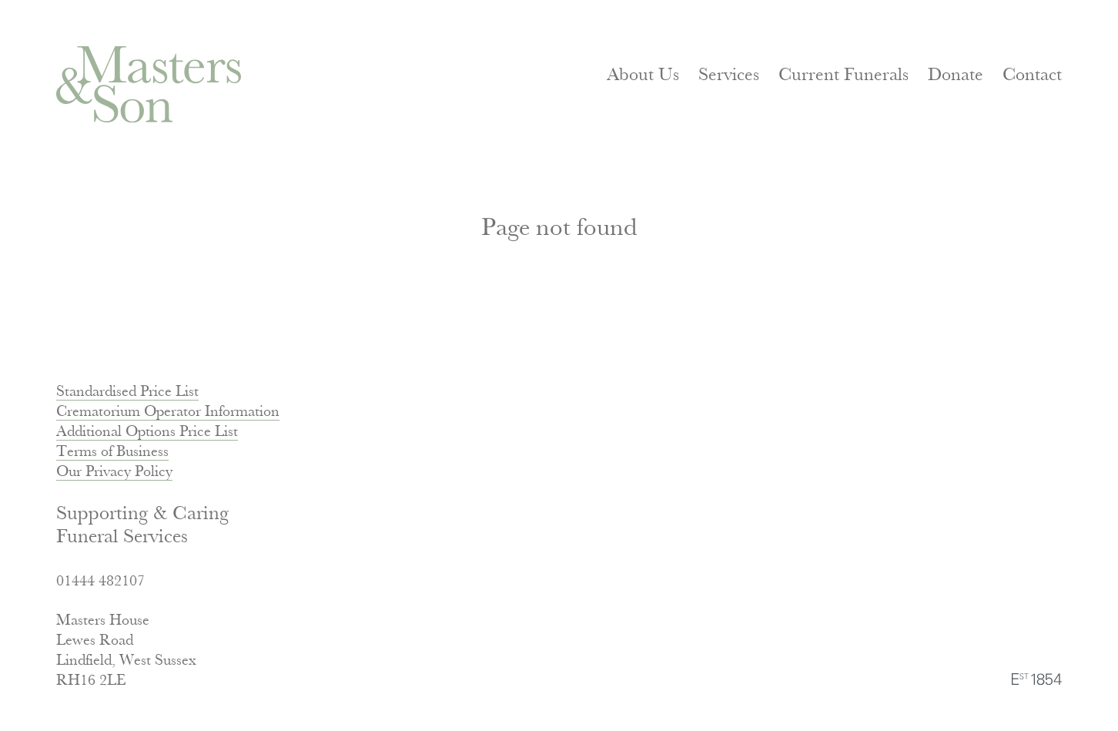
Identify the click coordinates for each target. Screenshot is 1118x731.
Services (728, 76)
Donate (955, 76)
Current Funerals (843, 76)
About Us (643, 76)
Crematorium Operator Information (168, 412)
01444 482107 (100, 582)
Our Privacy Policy (114, 472)
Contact (1032, 76)
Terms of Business (112, 452)
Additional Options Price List (147, 432)
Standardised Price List (127, 392)
